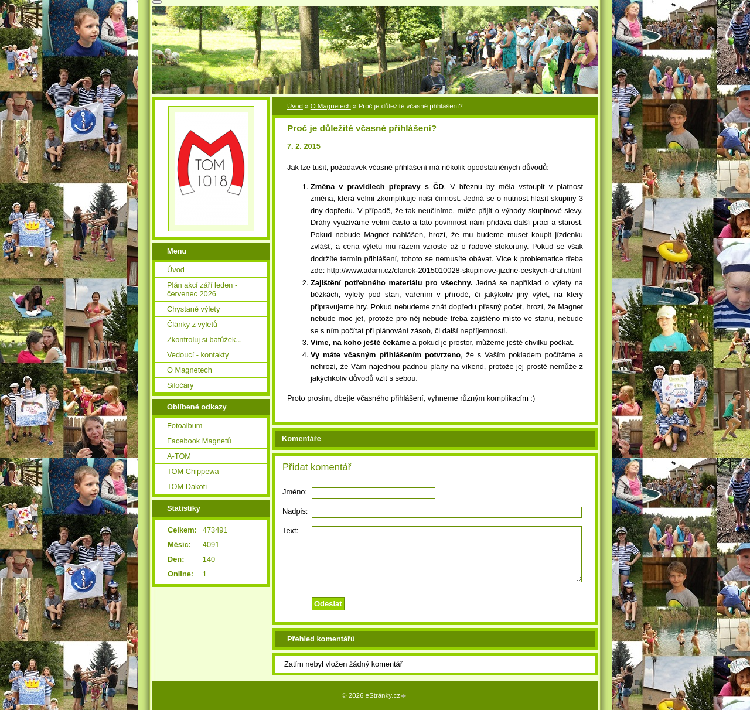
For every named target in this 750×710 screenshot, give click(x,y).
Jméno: (294, 491)
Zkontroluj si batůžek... (204, 339)
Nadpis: (295, 511)
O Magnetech (331, 106)
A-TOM (179, 456)
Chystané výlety (193, 309)
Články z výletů (192, 324)
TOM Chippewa (193, 471)
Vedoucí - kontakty (198, 354)
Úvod (295, 106)
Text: (290, 530)
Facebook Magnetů (199, 440)
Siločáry (180, 385)
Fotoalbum (184, 425)
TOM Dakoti (187, 486)
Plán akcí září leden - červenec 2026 (202, 289)
